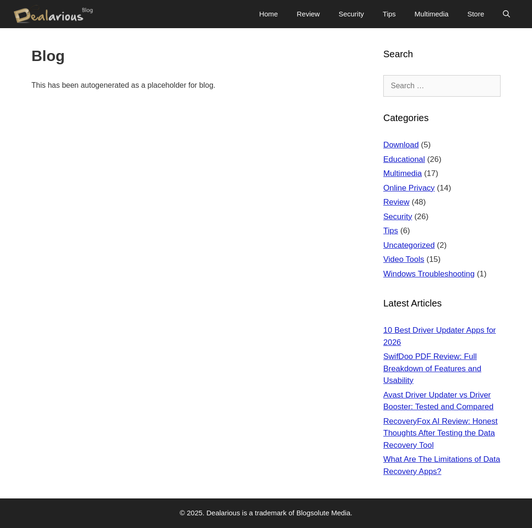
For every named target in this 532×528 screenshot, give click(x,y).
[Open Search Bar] (506, 14)
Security (351, 14)
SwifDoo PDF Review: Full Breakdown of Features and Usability (432, 368)
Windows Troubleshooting (429, 273)
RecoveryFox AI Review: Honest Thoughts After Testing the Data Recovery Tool (440, 433)
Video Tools (403, 259)
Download (401, 144)
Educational (404, 159)
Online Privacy (409, 188)
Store (475, 14)
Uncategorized (409, 245)
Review (307, 14)
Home (268, 14)
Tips (389, 14)
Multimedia (432, 14)
